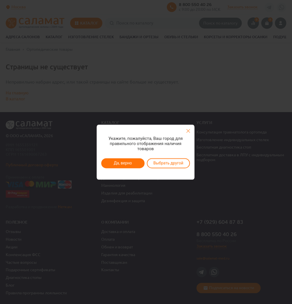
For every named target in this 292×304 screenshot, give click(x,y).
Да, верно (122, 163)
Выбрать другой (168, 163)
